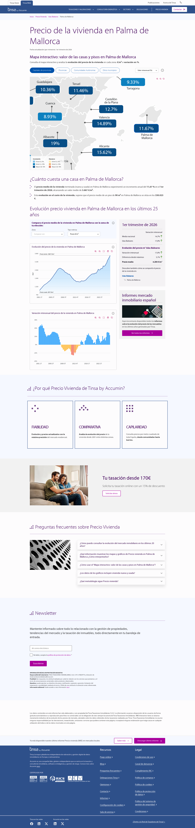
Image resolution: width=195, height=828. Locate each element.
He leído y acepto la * (52, 655)
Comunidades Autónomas (84, 70)
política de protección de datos (59, 655)
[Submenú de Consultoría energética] (119, 9)
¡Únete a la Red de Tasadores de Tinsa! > (149, 822)
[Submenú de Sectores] (133, 9)
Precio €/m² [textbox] (74, 234)
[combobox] (146, 70)
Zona (34, 230)
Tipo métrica (72, 230)
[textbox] (48, 234)
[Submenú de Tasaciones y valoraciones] (93, 9)
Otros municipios (110, 70)
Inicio (32, 17)
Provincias (63, 70)
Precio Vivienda (41, 17)
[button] (121, 544)
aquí (68, 687)
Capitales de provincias (42, 70)
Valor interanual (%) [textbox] (145, 70)
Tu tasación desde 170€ (126, 478)
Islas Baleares (53, 17)
